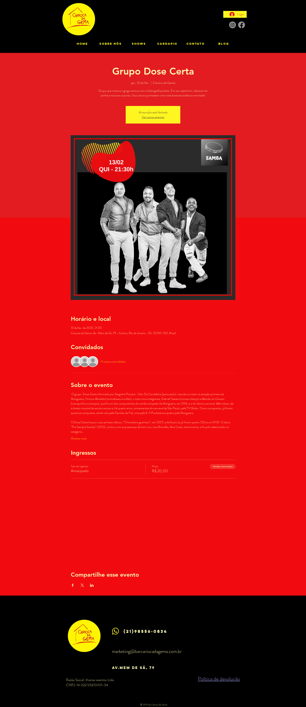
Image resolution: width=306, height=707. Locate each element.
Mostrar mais (79, 438)
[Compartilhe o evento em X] (82, 585)
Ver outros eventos (153, 117)
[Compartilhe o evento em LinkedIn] (92, 585)
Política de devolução (219, 678)
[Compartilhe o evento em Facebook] (73, 585)
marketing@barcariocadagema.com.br (147, 651)
